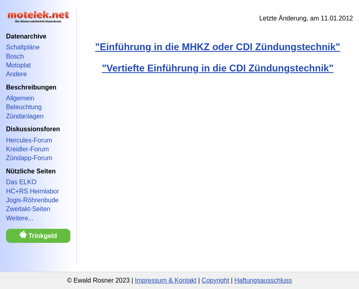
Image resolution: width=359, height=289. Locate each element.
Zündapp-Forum (29, 158)
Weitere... (19, 218)
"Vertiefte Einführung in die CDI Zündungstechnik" (217, 68)
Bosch (15, 56)
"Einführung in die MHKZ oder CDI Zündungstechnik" (217, 46)
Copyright (215, 280)
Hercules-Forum (29, 140)
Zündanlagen (24, 116)
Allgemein (20, 98)
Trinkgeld (38, 235)
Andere (16, 74)
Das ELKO (21, 182)
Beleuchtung (24, 107)
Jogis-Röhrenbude (32, 200)
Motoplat (18, 65)
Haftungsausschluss (263, 280)
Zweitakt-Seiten (28, 209)
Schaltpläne (23, 47)
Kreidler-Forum (27, 149)
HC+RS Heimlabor (32, 191)
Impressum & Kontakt (166, 280)
